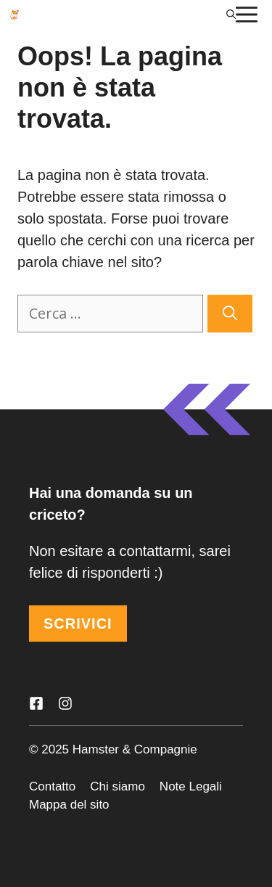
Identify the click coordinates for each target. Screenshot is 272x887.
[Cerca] (229, 313)
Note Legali (191, 786)
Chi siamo (117, 786)
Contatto (52, 786)
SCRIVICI (78, 623)
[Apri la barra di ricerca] (231, 14)
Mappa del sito (69, 805)
